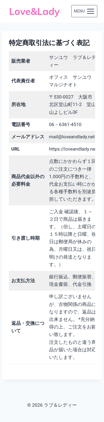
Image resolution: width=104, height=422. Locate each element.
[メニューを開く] (84, 11)
